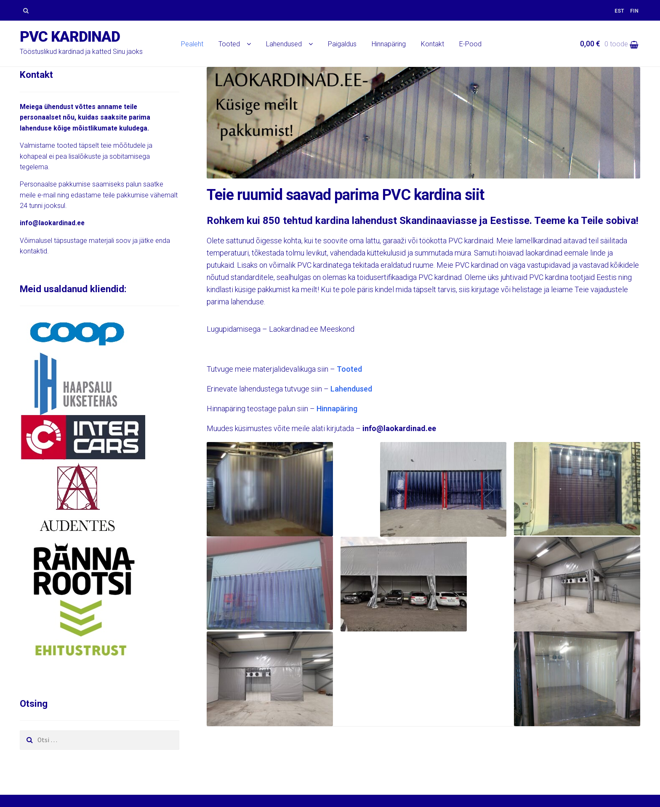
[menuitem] (619, 11)
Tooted (229, 44)
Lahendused (284, 44)
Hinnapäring (389, 44)
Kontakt (432, 44)
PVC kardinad (70, 36)
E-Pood (470, 44)
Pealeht (192, 44)
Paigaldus (342, 44)
